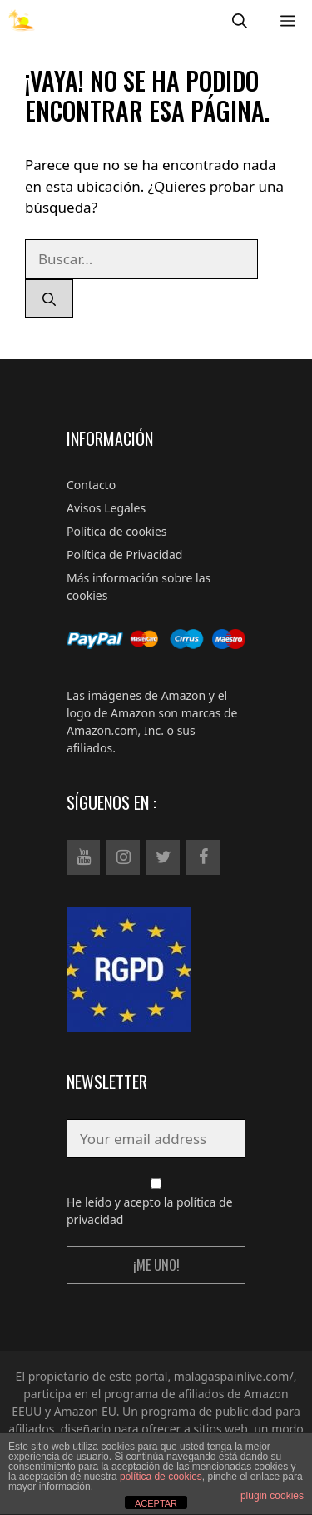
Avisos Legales (106, 508)
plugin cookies (272, 1496)
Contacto (91, 484)
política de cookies (161, 1476)
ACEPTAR (156, 1503)
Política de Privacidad (124, 554)
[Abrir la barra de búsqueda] (239, 20)
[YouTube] (83, 857)
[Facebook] (203, 857)
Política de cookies (117, 531)
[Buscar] (49, 298)
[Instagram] (123, 857)
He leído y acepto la (156, 1203)
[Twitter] (163, 857)
